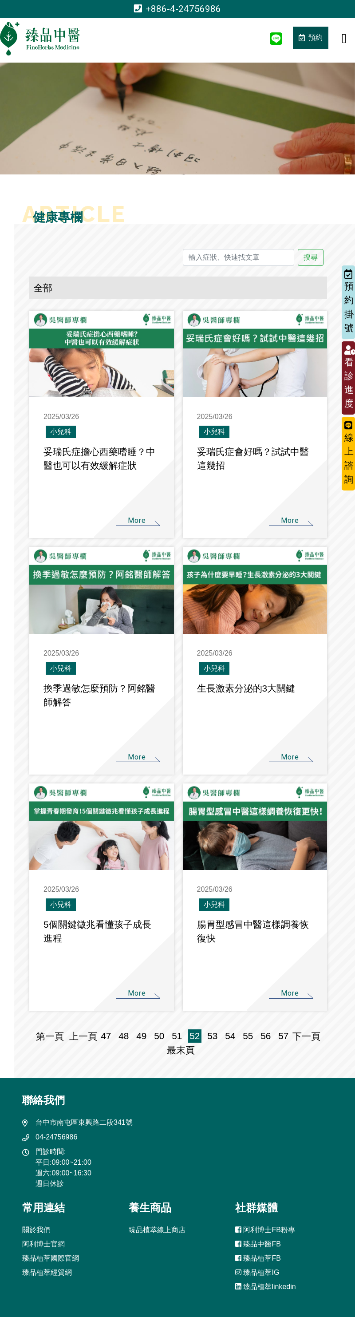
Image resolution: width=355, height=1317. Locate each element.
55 (248, 1036)
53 (212, 1036)
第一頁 (52, 1036)
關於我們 (36, 1230)
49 (141, 1036)
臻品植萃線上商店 (157, 1230)
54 (230, 1036)
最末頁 (178, 1050)
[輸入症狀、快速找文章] (239, 257)
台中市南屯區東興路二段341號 (84, 1122)
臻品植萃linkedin (265, 1286)
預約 (311, 37)
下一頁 (306, 1036)
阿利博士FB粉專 (265, 1230)
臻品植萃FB (258, 1258)
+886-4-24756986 (177, 9)
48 (123, 1036)
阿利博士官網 (43, 1244)
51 (177, 1036)
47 (106, 1036)
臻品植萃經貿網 (47, 1272)
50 (159, 1036)
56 (265, 1036)
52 (194, 1036)
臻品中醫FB (258, 1244)
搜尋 (311, 257)
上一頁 (83, 1036)
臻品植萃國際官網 (50, 1258)
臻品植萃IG (257, 1272)
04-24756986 (56, 1137)
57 (283, 1036)
